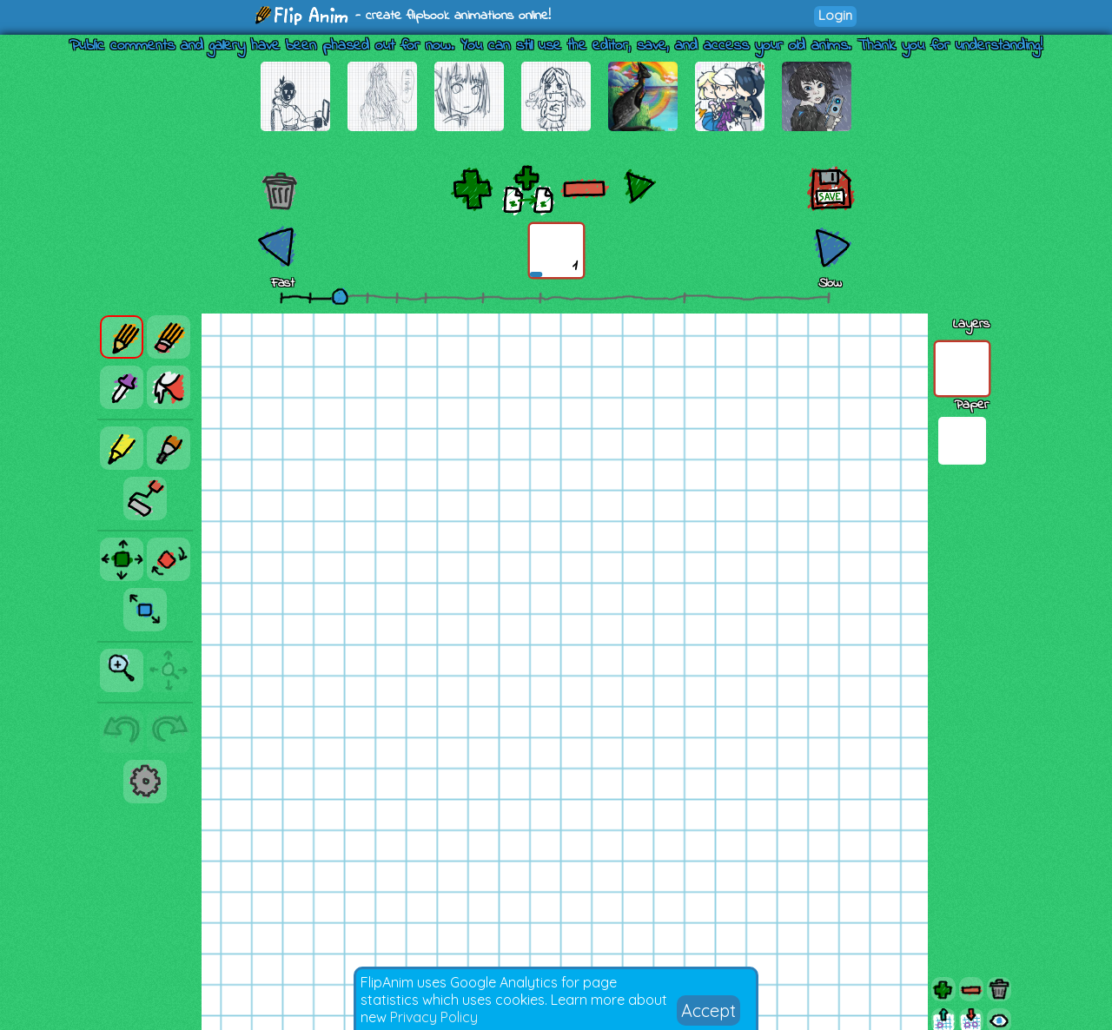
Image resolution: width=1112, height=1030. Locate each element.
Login (835, 15)
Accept (708, 1010)
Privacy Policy (434, 1017)
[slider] (339, 296)
